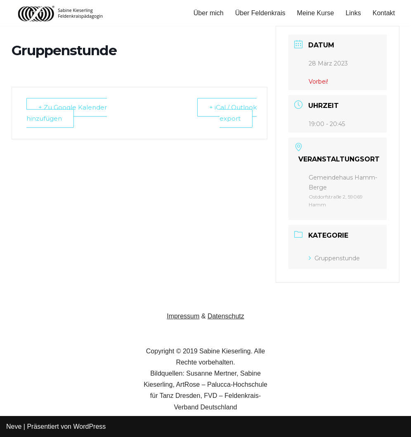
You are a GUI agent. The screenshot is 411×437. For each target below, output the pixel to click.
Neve (13, 426)
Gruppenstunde (334, 258)
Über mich (209, 12)
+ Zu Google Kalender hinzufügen (66, 112)
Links (353, 12)
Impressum (183, 316)
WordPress (89, 426)
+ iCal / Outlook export (233, 112)
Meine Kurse (315, 12)
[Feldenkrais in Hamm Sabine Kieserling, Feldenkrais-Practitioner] (60, 13)
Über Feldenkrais (260, 12)
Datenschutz (226, 316)
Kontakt (384, 12)
